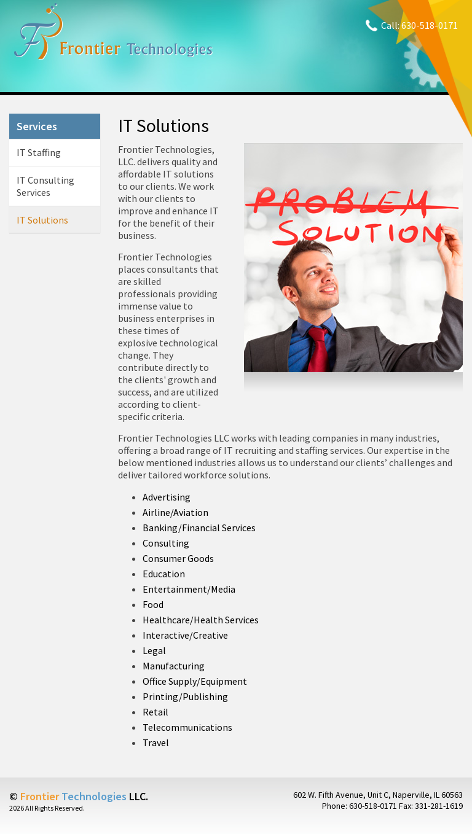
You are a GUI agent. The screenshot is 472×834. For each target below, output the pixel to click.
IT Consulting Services (45, 186)
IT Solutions (42, 220)
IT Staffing (39, 152)
